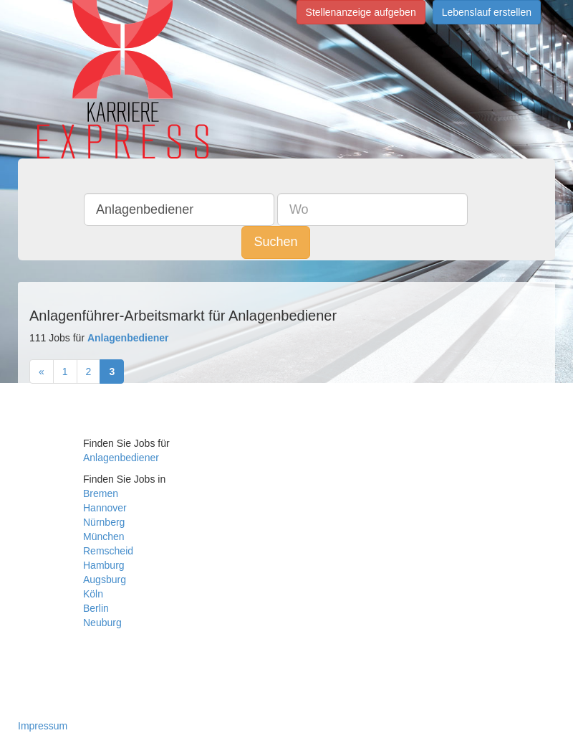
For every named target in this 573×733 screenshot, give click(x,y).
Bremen (100, 493)
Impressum (42, 726)
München (104, 536)
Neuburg (102, 622)
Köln (93, 594)
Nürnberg (104, 522)
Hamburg (104, 565)
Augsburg (104, 579)
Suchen (275, 242)
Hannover (105, 508)
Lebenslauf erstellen (486, 12)
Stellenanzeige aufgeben (361, 12)
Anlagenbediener (121, 457)
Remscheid (108, 551)
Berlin (96, 608)
